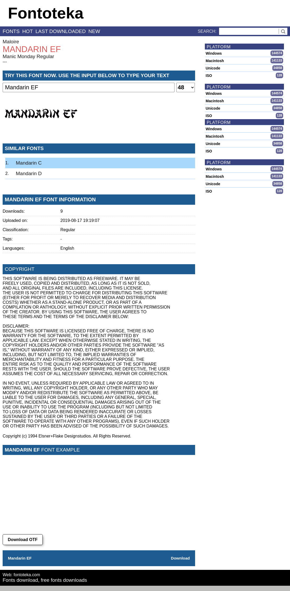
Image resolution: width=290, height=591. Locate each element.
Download (180, 558)
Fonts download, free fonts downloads (45, 580)
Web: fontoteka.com (21, 575)
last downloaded (61, 31)
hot (27, 31)
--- (5, 61)
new (94, 31)
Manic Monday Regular (28, 56)
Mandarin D (29, 173)
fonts (11, 31)
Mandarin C (29, 163)
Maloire (11, 41)
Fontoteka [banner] (46, 13)
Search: (207, 31)
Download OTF (23, 539)
